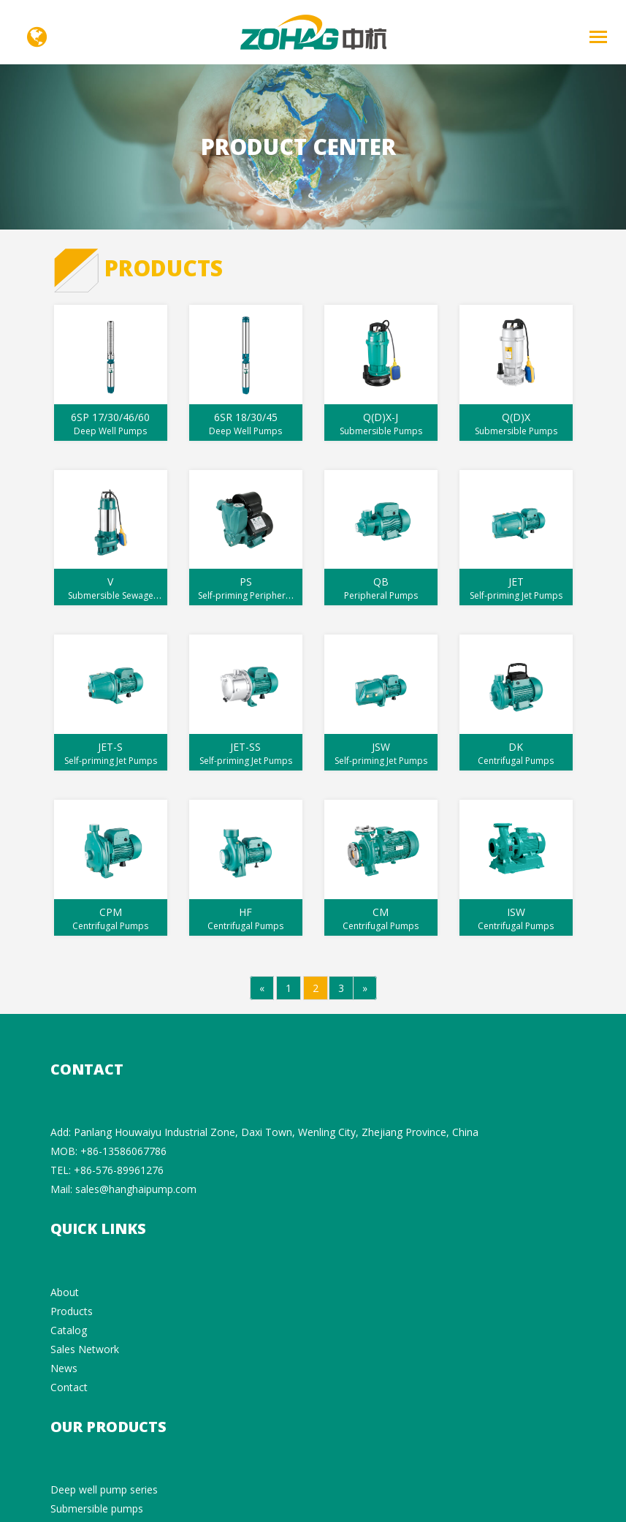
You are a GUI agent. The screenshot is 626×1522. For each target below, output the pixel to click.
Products (71, 1311)
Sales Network (84, 1349)
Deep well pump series (104, 1489)
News (63, 1368)
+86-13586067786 (123, 1151)
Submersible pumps (96, 1508)
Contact (69, 1387)
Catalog (68, 1330)
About (64, 1292)
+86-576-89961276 (119, 1170)
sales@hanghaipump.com (135, 1189)
